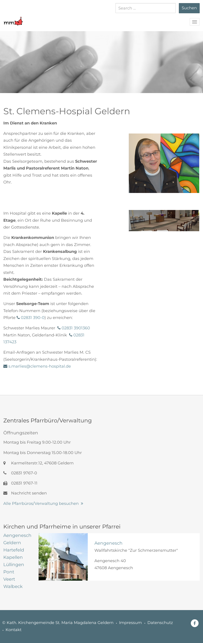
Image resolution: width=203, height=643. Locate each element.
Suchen (189, 8)
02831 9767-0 (20, 473)
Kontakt (13, 629)
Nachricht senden (25, 493)
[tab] (17, 535)
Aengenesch (108, 543)
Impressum (130, 622)
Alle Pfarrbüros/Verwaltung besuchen (41, 503)
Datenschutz (160, 622)
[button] (13, 19)
